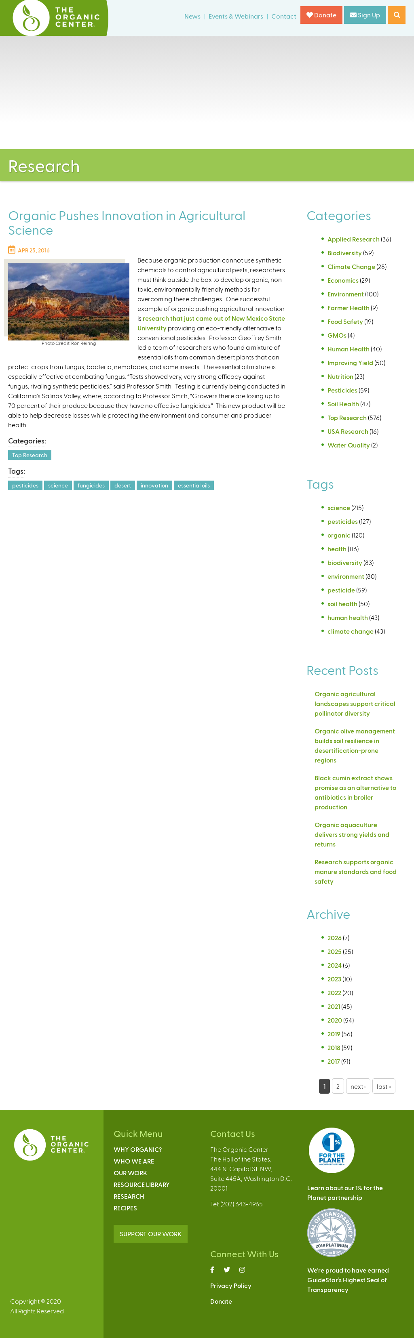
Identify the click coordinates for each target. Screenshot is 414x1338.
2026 (334, 937)
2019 (333, 1034)
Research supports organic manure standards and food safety (356, 871)
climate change (350, 631)
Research (129, 1196)
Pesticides (342, 390)
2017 (333, 1061)
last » (384, 1086)
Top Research (29, 455)
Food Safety (345, 321)
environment (345, 576)
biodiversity (344, 562)
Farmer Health (348, 307)
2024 (334, 965)
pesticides (25, 485)
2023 (334, 979)
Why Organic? (138, 1149)
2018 (333, 1047)
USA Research (347, 431)
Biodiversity (344, 252)
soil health (342, 603)
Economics (343, 280)
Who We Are (134, 1161)
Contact (283, 16)
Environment (345, 294)
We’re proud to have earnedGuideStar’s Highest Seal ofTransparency (348, 1279)
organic (339, 535)
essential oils (194, 485)
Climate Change (351, 266)
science (58, 485)
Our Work (130, 1172)
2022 (334, 992)
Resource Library (142, 1184)
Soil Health (343, 403)
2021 (333, 1006)
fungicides (91, 485)
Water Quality (348, 445)
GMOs (336, 335)
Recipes (125, 1208)
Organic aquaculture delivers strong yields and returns (352, 834)
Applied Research (353, 239)
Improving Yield (350, 362)
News (192, 16)
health (336, 548)
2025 (334, 951)
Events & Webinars (236, 16)
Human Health (348, 349)
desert (122, 485)
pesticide (341, 590)
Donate (321, 15)
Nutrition (340, 376)
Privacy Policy (230, 1285)
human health (347, 617)
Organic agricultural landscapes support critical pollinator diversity (355, 703)
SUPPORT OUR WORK (151, 1233)
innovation (154, 485)
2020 (334, 1020)
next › (358, 1086)
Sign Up (365, 15)
